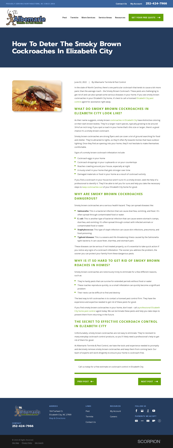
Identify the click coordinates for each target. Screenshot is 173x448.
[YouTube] (153, 410)
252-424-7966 (156, 3)
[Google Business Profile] (142, 410)
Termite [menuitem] (74, 17)
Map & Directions (57, 418)
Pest (88, 411)
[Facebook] (136, 410)
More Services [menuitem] (88, 17)
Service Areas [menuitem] (105, 17)
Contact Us (121, 3)
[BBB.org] (148, 410)
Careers (113, 416)
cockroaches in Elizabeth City (123, 120)
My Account (136, 3)
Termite (89, 416)
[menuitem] (15, 443)
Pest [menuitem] (64, 17)
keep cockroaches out (92, 187)
